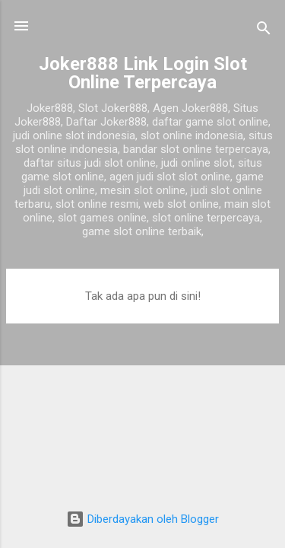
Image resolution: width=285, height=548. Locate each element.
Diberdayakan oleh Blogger (142, 519)
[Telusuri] (264, 31)
